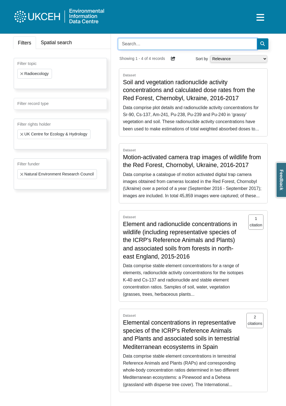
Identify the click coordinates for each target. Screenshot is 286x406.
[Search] (262, 44)
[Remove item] (21, 73)
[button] (173, 58)
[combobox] (60, 73)
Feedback (281, 180)
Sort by (202, 59)
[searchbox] (19, 83)
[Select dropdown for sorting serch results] (238, 58)
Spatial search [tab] (56, 42)
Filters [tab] (24, 43)
